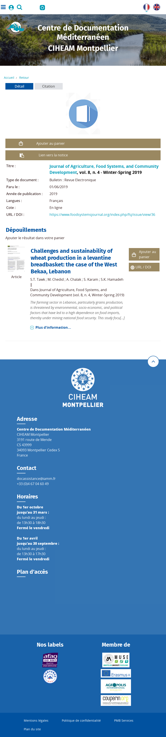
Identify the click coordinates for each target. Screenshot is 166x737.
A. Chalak (73, 279)
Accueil (9, 77)
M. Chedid (56, 279)
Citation (48, 86)
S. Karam (91, 279)
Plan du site (32, 729)
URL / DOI (143, 267)
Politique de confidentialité (81, 720)
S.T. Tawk (37, 279)
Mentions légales (36, 720)
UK (155, 6)
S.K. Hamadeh (112, 279)
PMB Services (123, 720)
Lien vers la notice (53, 155)
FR (145, 6)
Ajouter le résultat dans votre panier (35, 238)
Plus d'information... (53, 327)
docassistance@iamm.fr (36, 478)
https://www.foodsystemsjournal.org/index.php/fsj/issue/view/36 (102, 214)
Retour (24, 77)
